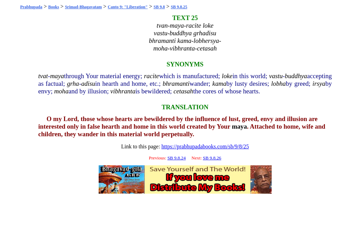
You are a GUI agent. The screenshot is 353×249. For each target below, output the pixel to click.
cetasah (183, 91)
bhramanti (176, 83)
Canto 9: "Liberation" (127, 6)
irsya (319, 83)
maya (57, 76)
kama (219, 83)
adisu (88, 83)
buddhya (296, 76)
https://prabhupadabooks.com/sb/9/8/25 (205, 146)
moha (61, 91)
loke (227, 76)
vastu (275, 76)
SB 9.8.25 (179, 6)
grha (73, 83)
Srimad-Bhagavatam (83, 6)
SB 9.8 (159, 6)
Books (53, 6)
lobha (278, 83)
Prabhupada (31, 6)
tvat (43, 76)
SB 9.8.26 (212, 157)
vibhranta (123, 91)
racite (151, 76)
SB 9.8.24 (177, 157)
